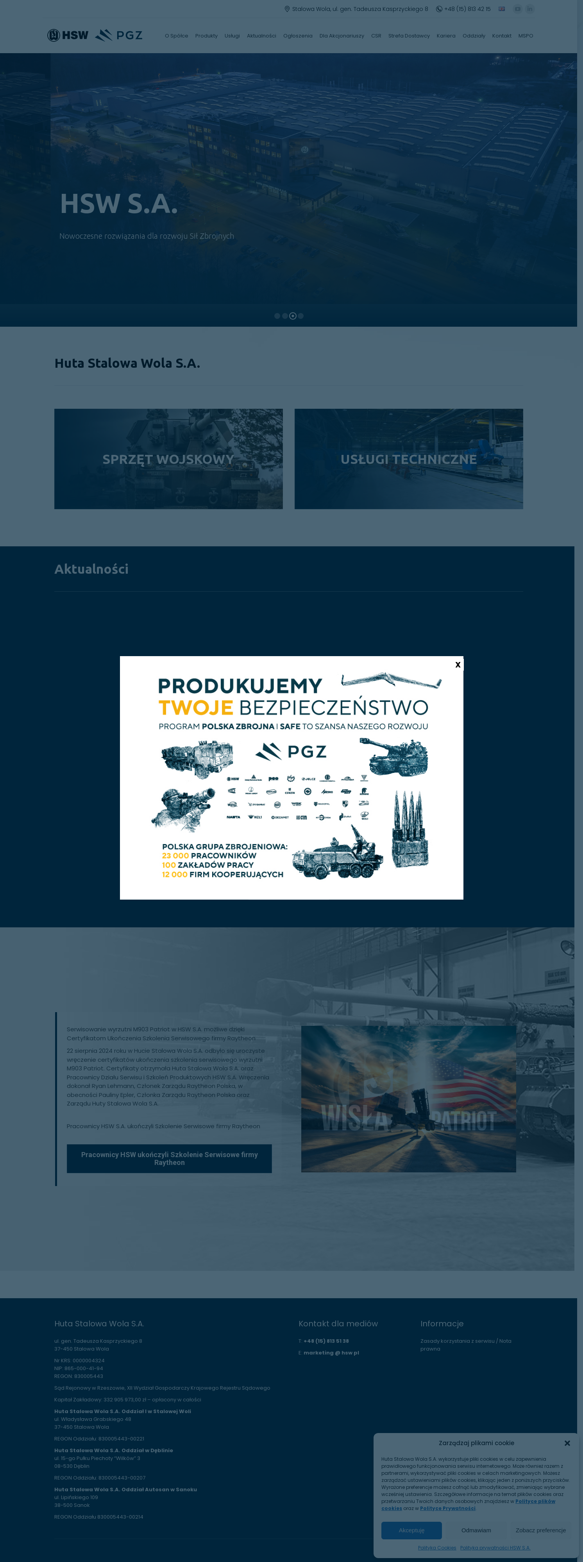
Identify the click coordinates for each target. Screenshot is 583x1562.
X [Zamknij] (458, 664)
